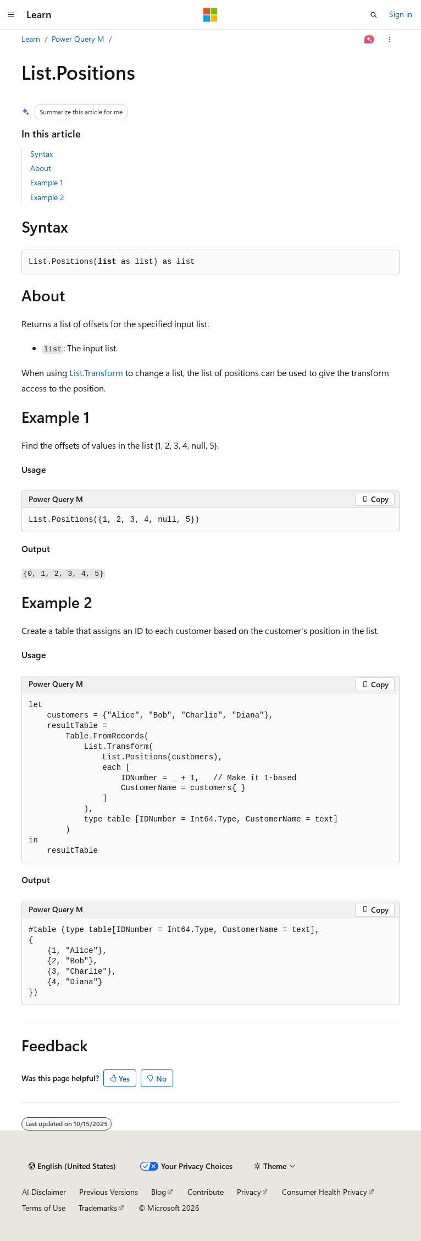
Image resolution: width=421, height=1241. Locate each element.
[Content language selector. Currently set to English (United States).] (72, 1166)
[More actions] (390, 39)
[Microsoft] (210, 15)
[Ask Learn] (369, 39)
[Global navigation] (11, 15)
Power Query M (78, 39)
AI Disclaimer (44, 1192)
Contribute (205, 1192)
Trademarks (98, 1208)
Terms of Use (43, 1208)
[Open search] (374, 15)
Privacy (249, 1192)
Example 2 (47, 197)
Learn (30, 39)
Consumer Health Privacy (324, 1192)
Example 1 (46, 182)
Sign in (400, 14)
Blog (158, 1192)
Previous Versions (108, 1192)
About (40, 168)
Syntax (41, 153)
